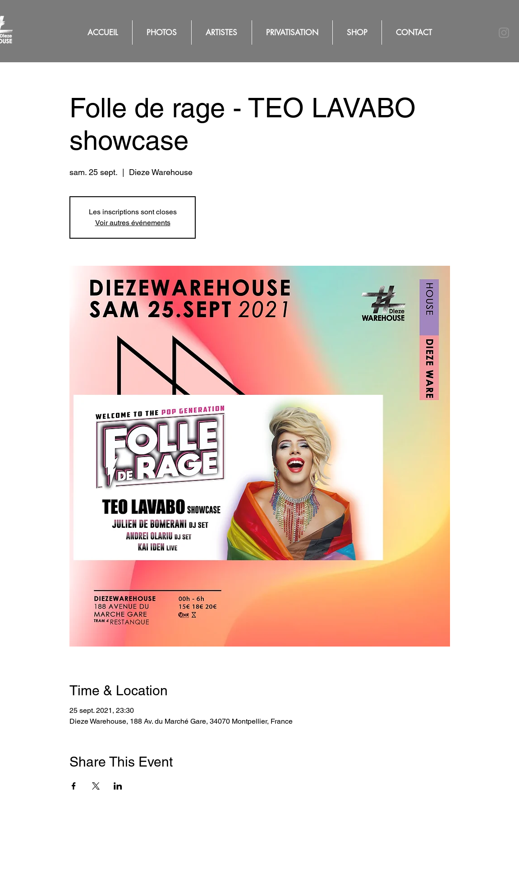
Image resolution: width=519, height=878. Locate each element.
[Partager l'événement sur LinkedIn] (118, 786)
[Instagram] (504, 33)
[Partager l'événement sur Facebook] (73, 786)
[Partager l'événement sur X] (96, 786)
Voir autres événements (132, 222)
